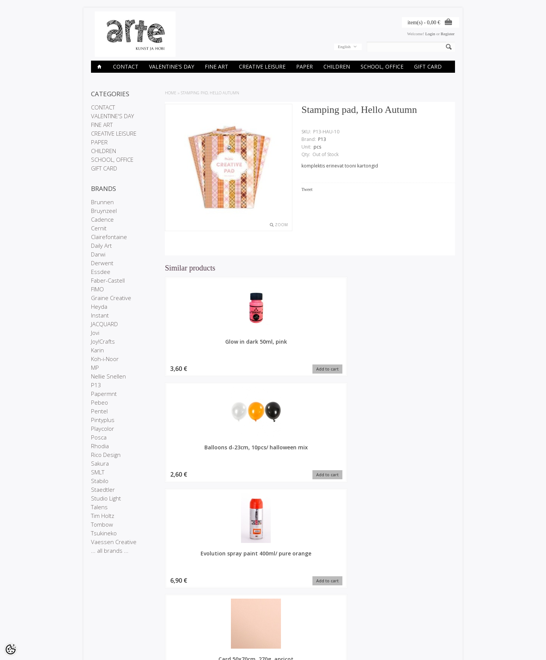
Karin (97, 350)
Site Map (161, 626)
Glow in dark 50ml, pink (199, 345)
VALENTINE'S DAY (171, 66)
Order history (227, 613)
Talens (99, 507)
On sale (160, 613)
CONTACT (125, 66)
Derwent (102, 263)
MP (95, 367)
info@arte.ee (289, 631)
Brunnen (102, 202)
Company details (106, 613)
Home (170, 92)
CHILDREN (336, 66)
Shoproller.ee (442, 647)
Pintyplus (103, 420)
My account (225, 607)
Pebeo (99, 402)
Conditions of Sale (108, 626)
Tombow (102, 524)
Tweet (306, 189)
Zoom (281, 224)
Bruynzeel (104, 210)
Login (430, 33)
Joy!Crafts (103, 341)
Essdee (100, 271)
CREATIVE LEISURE (262, 66)
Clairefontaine (109, 237)
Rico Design (106, 454)
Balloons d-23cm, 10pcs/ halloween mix (273, 345)
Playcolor (102, 428)
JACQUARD (104, 324)
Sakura (100, 463)
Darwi (98, 254)
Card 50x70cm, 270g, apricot (421, 345)
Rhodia (100, 446)
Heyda (99, 306)
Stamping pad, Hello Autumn (210, 92)
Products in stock (169, 620)
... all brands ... (110, 550)
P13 (96, 385)
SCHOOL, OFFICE (382, 66)
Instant (100, 315)
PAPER (304, 66)
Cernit (99, 228)
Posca (99, 437)
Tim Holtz (102, 515)
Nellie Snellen (108, 376)
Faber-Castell (108, 280)
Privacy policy (103, 620)
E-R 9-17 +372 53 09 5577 (301, 625)
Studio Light (106, 498)
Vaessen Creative (113, 542)
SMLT (97, 472)
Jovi (95, 332)
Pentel (99, 411)
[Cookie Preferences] (10, 649)
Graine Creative (111, 298)
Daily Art (101, 245)
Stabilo (99, 481)
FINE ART (216, 66)
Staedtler (103, 489)
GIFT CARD (428, 66)
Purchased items (230, 620)
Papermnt (104, 393)
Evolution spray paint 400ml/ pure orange (347, 345)
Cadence (102, 219)
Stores (97, 607)
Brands (159, 607)
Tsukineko (104, 533)
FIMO (97, 289)
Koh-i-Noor (105, 359)
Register (448, 33)
